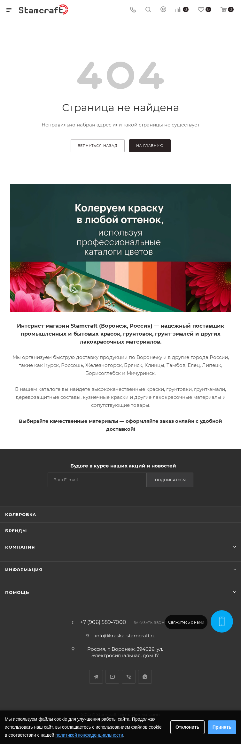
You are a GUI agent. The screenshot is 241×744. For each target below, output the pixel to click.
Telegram (96, 677)
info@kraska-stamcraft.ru (125, 636)
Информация (24, 569)
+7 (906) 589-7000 (103, 622)
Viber (129, 677)
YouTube (112, 677)
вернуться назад (98, 145)
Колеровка (20, 514)
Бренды (16, 530)
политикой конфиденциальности (89, 735)
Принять (222, 727)
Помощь (17, 592)
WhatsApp (145, 677)
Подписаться (170, 480)
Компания (20, 547)
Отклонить (187, 727)
